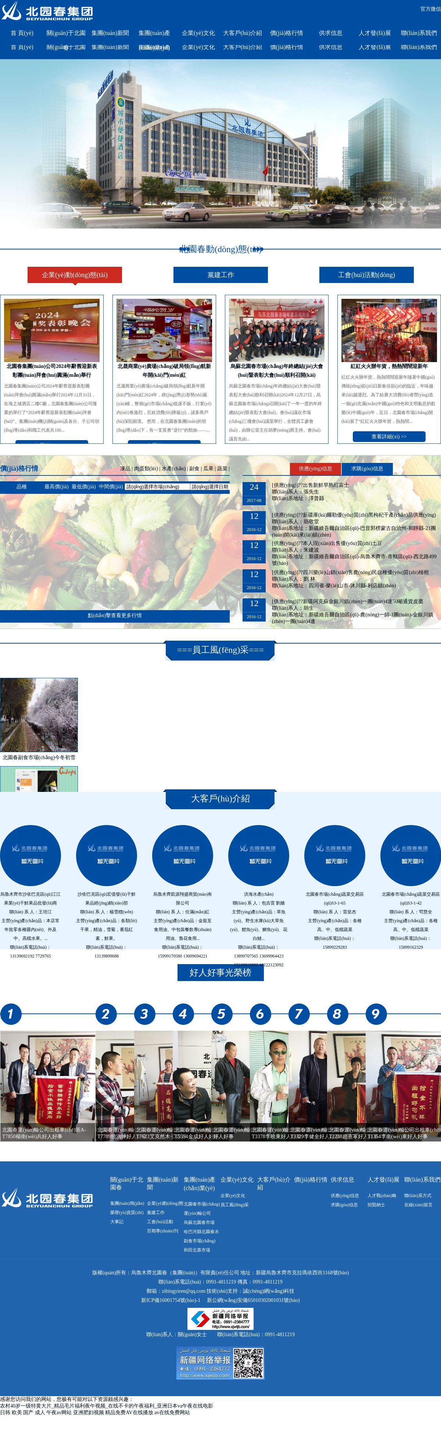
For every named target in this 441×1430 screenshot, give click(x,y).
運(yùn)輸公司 (197, 1213)
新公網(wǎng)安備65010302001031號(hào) (253, 1300)
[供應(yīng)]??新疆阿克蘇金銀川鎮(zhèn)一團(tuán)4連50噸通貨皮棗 (347, 601)
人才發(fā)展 (375, 33)
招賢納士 (376, 1204)
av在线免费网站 (172, 1412)
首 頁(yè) (22, 33)
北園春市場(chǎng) (202, 1204)
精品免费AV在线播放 (129, 1412)
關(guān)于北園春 (66, 35)
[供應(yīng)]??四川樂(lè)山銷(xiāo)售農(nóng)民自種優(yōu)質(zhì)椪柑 (350, 572)
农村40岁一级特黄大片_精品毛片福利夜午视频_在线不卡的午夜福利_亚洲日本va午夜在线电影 (106, 1406)
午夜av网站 (59, 1412)
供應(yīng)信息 (315, 468)
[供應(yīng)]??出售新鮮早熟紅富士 (310, 485)
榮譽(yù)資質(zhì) (127, 1212)
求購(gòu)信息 (367, 468)
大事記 (116, 1221)
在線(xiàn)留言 (418, 1204)
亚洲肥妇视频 (88, 1412)
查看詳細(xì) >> (389, 436)
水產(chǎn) (174, 468)
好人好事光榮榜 (220, 972)
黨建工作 (221, 275)
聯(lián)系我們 (419, 33)
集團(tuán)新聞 (110, 33)
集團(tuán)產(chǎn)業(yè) (154, 35)
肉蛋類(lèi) (146, 468)
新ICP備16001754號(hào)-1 (170, 1300)
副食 (194, 468)
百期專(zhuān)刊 (162, 1230)
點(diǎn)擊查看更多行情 (115, 615)
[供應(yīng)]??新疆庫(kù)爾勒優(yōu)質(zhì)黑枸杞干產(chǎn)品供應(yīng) (354, 515)
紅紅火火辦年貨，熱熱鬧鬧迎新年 (389, 366)
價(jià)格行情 (287, 33)
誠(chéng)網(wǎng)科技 (268, 1291)
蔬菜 (222, 468)
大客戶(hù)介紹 (242, 33)
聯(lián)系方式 (417, 1195)
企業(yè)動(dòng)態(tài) (75, 275)
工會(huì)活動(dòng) (366, 275)
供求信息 (331, 33)
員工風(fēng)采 (220, 650)
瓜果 (208, 468)
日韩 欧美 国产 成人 (22, 1412)
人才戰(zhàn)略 (382, 1195)
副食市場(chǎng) (199, 1240)
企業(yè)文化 (198, 33)
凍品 (125, 468)
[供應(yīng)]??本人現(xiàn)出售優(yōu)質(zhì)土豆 (327, 543)
